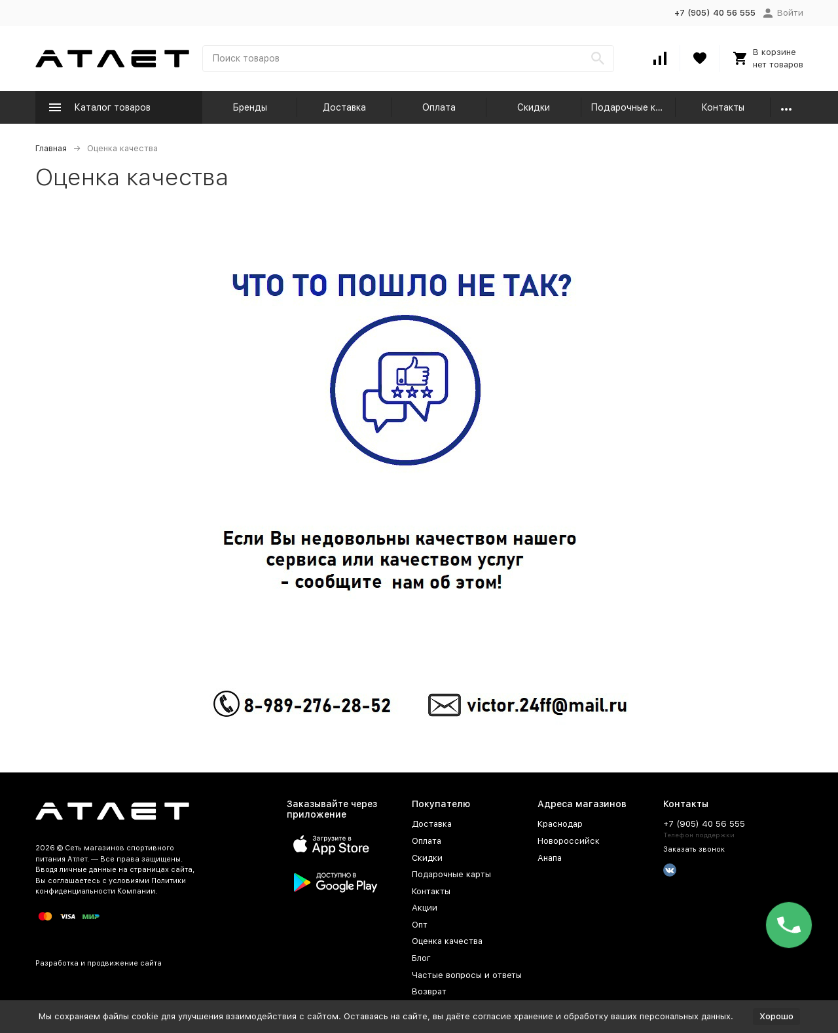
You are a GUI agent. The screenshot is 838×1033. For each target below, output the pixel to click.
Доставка (344, 107)
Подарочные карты (633, 107)
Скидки (533, 107)
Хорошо (776, 1016)
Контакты (722, 107)
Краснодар (560, 824)
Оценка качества (447, 941)
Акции (424, 908)
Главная (51, 148)
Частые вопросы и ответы (467, 975)
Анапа (549, 858)
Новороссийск (568, 841)
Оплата (439, 107)
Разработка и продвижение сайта (98, 963)
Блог (421, 958)
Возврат (429, 991)
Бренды (249, 107)
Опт (420, 925)
